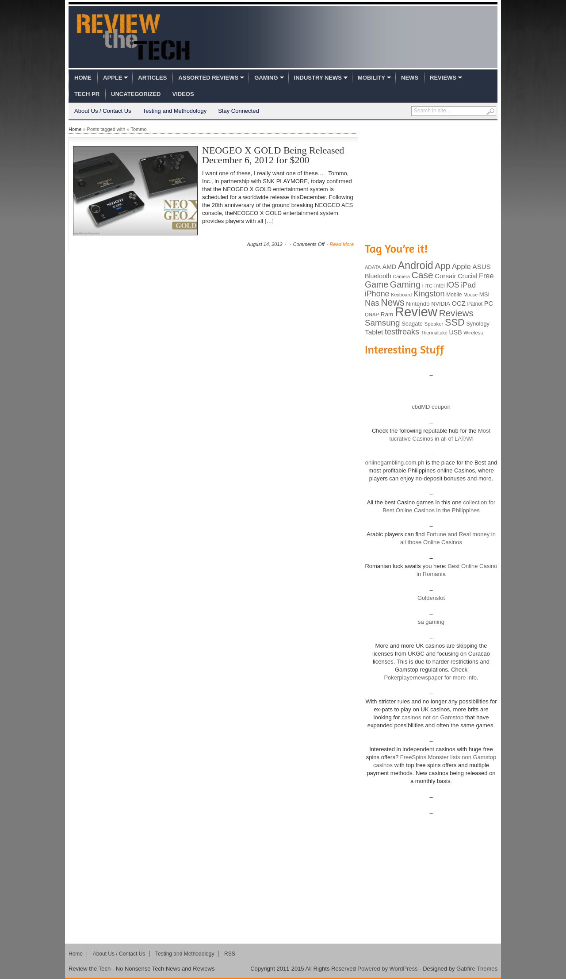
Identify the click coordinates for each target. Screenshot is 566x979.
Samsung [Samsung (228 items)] (382, 322)
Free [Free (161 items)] (486, 276)
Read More (342, 244)
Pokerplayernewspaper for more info (430, 677)
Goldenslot (431, 598)
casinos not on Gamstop (432, 717)
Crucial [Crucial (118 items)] (467, 276)
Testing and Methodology (175, 110)
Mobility (371, 77)
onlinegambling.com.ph (394, 462)
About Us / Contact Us (102, 110)
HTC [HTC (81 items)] (427, 285)
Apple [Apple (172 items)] (461, 266)
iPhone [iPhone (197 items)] (377, 293)
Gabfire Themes (476, 968)
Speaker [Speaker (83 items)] (434, 323)
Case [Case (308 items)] (422, 275)
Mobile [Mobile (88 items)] (454, 295)
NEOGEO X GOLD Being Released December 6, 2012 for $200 (273, 155)
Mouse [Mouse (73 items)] (470, 294)
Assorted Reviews (208, 77)
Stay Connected (238, 110)
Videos (183, 94)
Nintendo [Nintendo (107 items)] (417, 303)
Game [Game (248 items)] (376, 284)
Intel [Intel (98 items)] (439, 285)
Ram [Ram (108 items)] (387, 314)
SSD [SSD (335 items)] (455, 322)
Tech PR (86, 94)
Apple (112, 77)
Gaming (266, 77)
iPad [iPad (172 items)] (468, 285)
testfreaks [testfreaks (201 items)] (402, 331)
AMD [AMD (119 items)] (389, 266)
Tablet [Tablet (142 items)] (374, 332)
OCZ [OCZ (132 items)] (459, 303)
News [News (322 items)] (392, 302)
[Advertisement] (431, 180)
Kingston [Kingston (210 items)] (429, 293)
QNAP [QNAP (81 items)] (372, 314)
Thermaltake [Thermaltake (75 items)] (434, 332)
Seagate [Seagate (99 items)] (412, 323)
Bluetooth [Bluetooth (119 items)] (378, 276)
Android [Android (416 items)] (415, 265)
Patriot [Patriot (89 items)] (475, 304)
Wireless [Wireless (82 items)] (473, 332)
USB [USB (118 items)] (455, 332)
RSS (229, 954)
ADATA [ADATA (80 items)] (373, 267)
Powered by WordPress (387, 968)
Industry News (318, 77)
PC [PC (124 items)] (488, 303)
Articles (152, 77)
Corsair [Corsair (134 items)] (445, 276)
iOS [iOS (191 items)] (453, 284)
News (409, 77)
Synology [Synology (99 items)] (478, 323)
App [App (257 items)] (442, 266)
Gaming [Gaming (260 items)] (405, 284)
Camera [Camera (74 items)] (401, 276)
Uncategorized (136, 94)
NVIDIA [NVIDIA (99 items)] (440, 303)
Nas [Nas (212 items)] (372, 302)
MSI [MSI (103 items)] (484, 294)
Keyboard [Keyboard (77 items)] (401, 294)
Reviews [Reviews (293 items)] (456, 313)
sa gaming (431, 621)
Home (83, 77)
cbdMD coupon (431, 406)
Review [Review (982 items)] (416, 311)
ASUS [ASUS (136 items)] (482, 266)
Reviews (443, 77)
